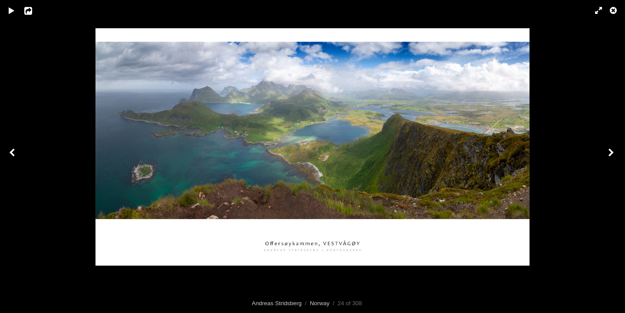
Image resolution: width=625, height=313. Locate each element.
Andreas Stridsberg (277, 303)
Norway (320, 303)
